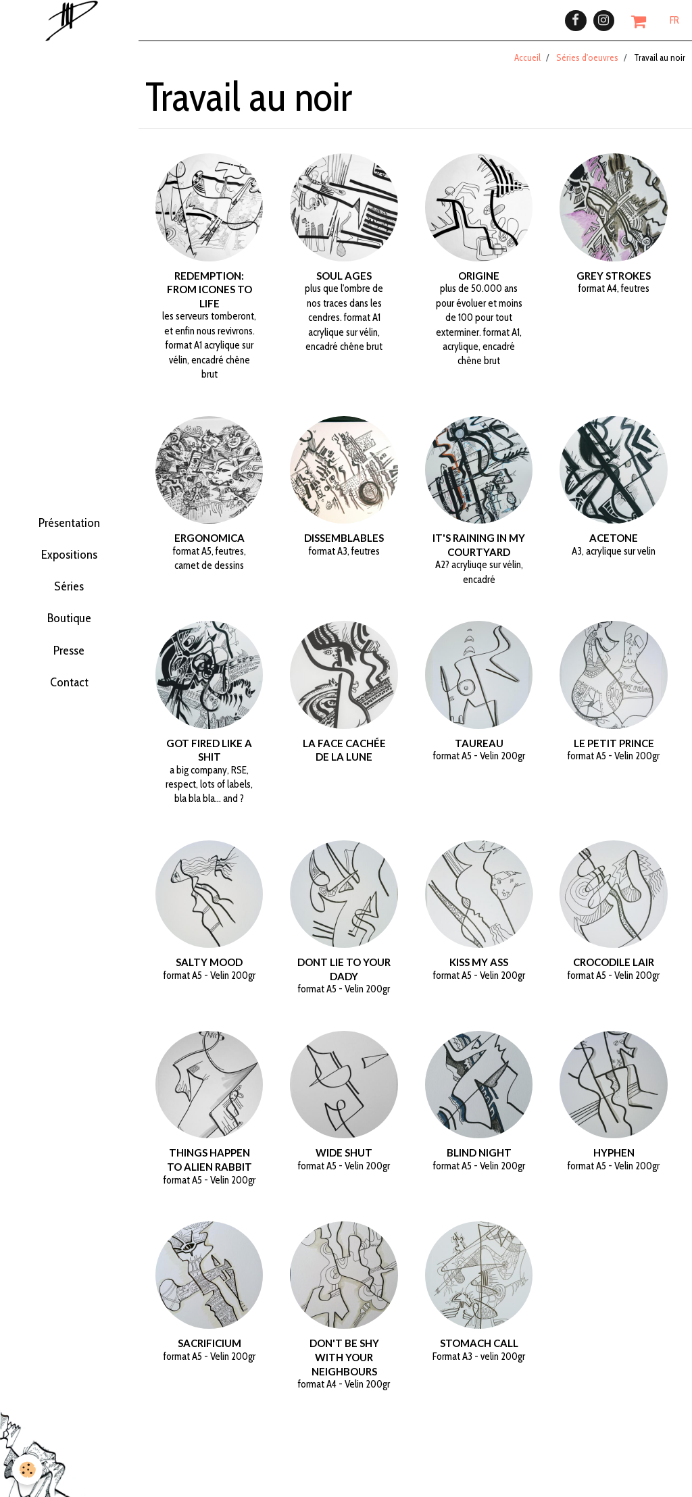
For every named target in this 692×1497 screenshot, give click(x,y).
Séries (68, 591)
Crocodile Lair (613, 971)
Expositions (68, 549)
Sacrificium (209, 1352)
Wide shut (344, 1162)
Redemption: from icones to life (209, 299)
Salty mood (209, 971)
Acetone (613, 547)
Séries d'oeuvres (587, 66)
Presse (69, 674)
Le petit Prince (614, 752)
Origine (478, 285)
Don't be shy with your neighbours (344, 1366)
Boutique (69, 633)
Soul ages (344, 285)
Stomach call (479, 1352)
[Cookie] (29, 1469)
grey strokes (613, 285)
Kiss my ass (478, 971)
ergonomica (209, 547)
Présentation (69, 507)
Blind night (479, 1162)
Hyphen (614, 1162)
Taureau (479, 752)
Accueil (527, 66)
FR (674, 25)
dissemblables (344, 547)
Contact (69, 716)
